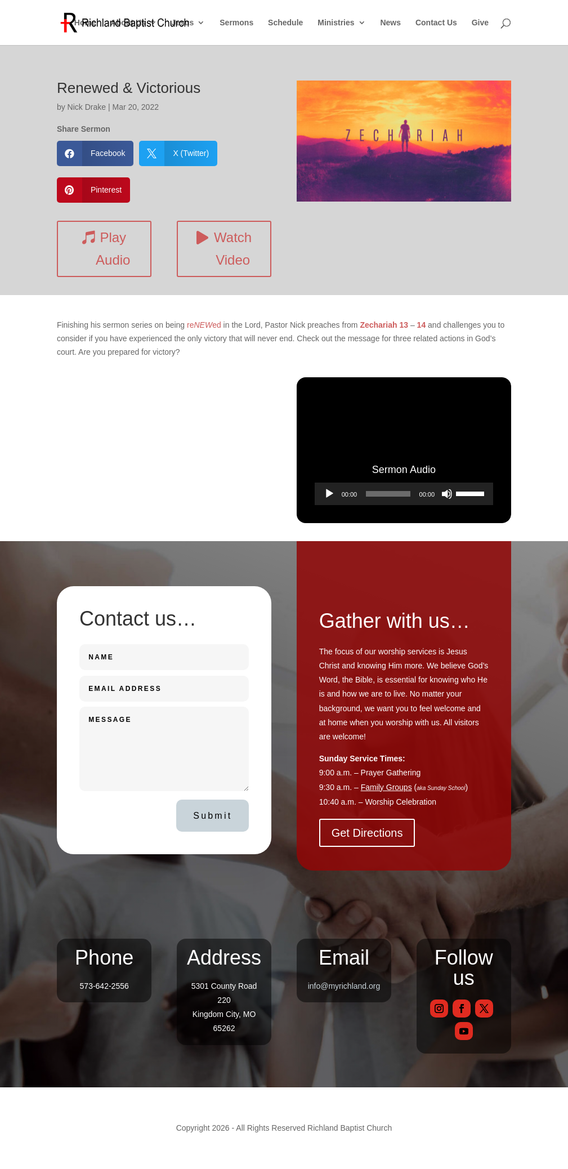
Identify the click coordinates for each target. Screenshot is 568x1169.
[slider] (388, 494)
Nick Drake (87, 106)
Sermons (236, 23)
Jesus (183, 23)
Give (480, 23)
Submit (212, 815)
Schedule (285, 23)
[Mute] (447, 493)
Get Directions (367, 833)
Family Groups (386, 787)
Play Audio (113, 249)
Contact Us (436, 23)
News (390, 23)
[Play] (329, 493)
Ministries (335, 23)
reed (204, 324)
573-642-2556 (104, 985)
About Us (128, 23)
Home (85, 23)
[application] (404, 494)
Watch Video (233, 249)
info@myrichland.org (344, 985)
